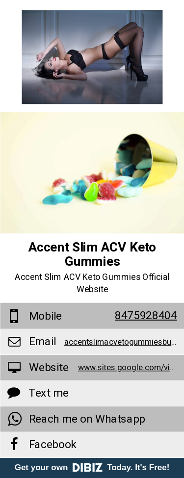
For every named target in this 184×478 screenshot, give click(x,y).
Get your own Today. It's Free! (92, 467)
